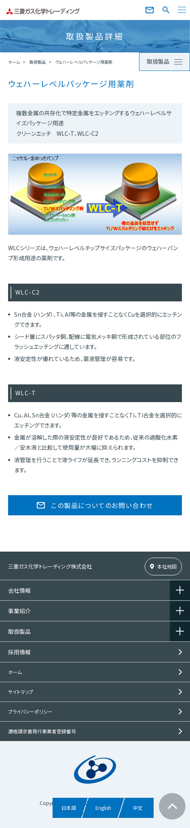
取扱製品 (38, 62)
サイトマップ (20, 691)
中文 (138, 807)
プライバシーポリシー (30, 711)
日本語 (68, 807)
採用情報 (19, 652)
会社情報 (19, 590)
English (103, 807)
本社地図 (167, 566)
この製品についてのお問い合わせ (102, 505)
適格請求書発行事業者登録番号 (42, 731)
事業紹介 (19, 611)
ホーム (14, 62)
